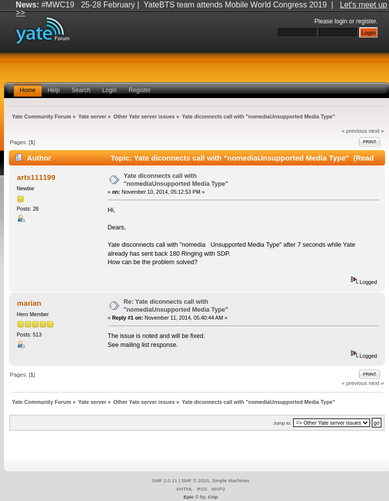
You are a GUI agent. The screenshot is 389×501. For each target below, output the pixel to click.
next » (376, 131)
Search (81, 90)
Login (109, 90)
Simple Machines (230, 480)
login (341, 21)
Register (140, 90)
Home (28, 90)
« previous (354, 131)
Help (54, 90)
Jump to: (282, 423)
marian (29, 303)
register (366, 21)
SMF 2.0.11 (165, 480)
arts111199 (36, 177)
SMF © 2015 (195, 480)
